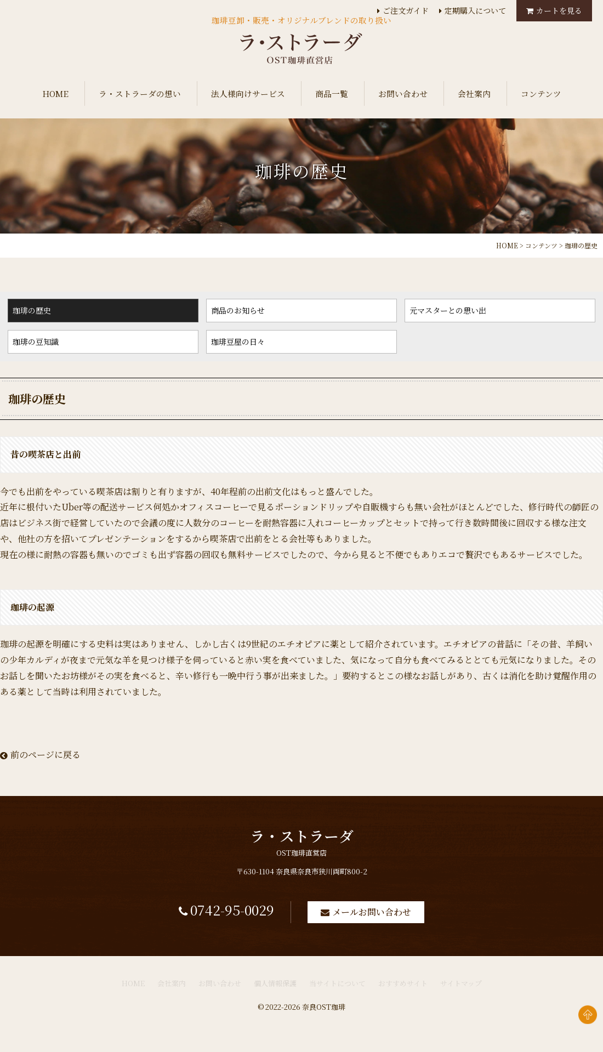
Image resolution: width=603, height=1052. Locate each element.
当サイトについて (337, 990)
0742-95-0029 (225, 915)
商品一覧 (331, 93)
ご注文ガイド (406, 10)
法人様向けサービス (248, 93)
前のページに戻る (40, 754)
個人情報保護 (275, 990)
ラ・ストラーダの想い (140, 93)
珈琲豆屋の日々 (238, 341)
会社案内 (474, 93)
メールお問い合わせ (385, 916)
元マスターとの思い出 (447, 310)
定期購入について (475, 10)
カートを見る (559, 10)
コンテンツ (541, 93)
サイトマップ (461, 990)
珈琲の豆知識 (36, 341)
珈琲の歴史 (32, 310)
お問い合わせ (403, 93)
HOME (55, 93)
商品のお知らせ (238, 310)
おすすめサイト (403, 990)
